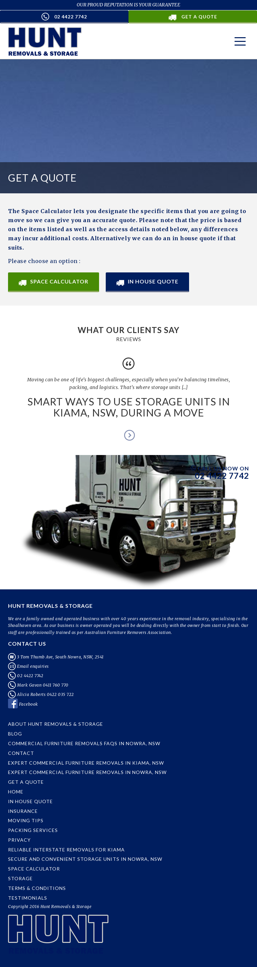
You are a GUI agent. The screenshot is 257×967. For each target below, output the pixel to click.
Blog (15, 733)
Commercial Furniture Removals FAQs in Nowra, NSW (84, 743)
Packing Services (33, 830)
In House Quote (147, 282)
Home (15, 791)
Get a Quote (26, 782)
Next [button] (128, 435)
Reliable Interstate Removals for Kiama (66, 849)
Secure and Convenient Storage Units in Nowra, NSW (85, 859)
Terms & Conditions (37, 888)
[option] (128, 390)
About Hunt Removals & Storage (55, 724)
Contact (21, 753)
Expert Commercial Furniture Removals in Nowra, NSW (87, 772)
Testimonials (27, 898)
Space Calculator (53, 282)
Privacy (19, 840)
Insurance (23, 811)
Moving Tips (26, 820)
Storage (20, 878)
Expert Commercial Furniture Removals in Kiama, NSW (86, 763)
